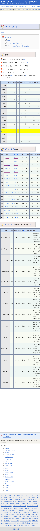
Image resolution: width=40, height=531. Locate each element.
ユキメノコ (7, 210)
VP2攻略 (15, 508)
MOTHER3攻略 (30, 514)
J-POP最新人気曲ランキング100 (26, 525)
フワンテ (7, 199)
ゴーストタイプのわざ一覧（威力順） (18, 46)
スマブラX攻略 (8, 508)
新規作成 (31, 9)
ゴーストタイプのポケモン (15, 43)
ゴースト (3, 131)
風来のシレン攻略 (20, 514)
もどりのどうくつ (9, 454)
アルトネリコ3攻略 (6, 506)
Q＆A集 (7, 448)
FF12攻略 (11, 514)
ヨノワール (7, 179)
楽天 (15, 525)
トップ (2, 9)
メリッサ (7, 479)
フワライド (7, 203)
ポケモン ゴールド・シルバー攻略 (10, 495)
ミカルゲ (7, 182)
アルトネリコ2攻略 (31, 503)
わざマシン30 (8, 463)
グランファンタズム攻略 (19, 506)
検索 (15, 9)
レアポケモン (8, 485)
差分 (36, 9)
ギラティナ (7, 196)
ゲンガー (7, 192)
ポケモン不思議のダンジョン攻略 (22, 501)
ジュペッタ (7, 165)
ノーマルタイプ (9, 477)
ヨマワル (7, 168)
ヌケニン (7, 217)
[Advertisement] (20, 16)
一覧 (6, 9)
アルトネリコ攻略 (20, 503)
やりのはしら (8, 459)
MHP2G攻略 (26, 516)
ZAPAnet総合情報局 (6, 6)
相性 (8, 40)
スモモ (6, 474)
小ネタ (6, 490)
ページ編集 (25, 9)
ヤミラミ (7, 206)
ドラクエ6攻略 (14, 512)
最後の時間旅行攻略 (25, 518)
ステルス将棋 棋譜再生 (23, 523)
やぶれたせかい (9, 457)
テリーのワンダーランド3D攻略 (24, 510)
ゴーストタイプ (11, 27)
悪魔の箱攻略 (15, 518)
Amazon (10, 525)
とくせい (7, 452)
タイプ (24, 59)
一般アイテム (8, 488)
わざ (6, 461)
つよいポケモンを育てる (11, 450)
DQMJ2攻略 (11, 510)
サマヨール (7, 172)
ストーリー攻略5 (9, 472)
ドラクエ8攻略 (32, 512)
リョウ (6, 483)
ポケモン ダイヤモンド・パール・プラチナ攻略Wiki (19, 2)
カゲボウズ (7, 161)
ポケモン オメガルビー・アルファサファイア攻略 (17, 497)
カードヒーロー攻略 (25, 521)
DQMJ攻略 (4, 510)
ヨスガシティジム (9, 481)
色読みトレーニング (10, 523)
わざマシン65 (8, 465)
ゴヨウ (6, 468)
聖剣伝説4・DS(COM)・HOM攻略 (28, 508)
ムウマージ (7, 175)
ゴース (7, 185)
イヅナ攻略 (7, 521)
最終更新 (11, 9)
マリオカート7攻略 (16, 516)
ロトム (7, 213)
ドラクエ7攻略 (23, 512)
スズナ (6, 470)
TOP (2, 32)
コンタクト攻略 (15, 521)
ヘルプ (18, 9)
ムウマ (7, 158)
